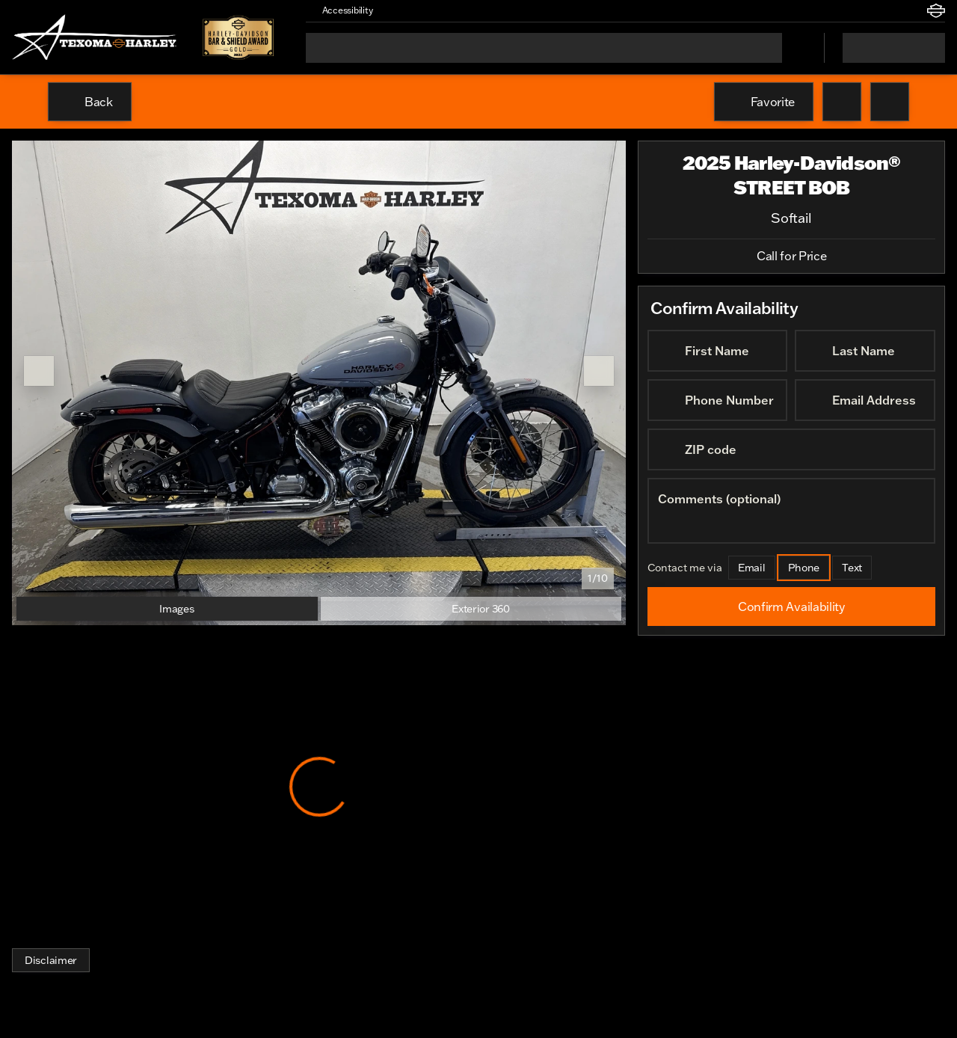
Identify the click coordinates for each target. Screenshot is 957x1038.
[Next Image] (599, 371)
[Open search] (794, 48)
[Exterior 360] (471, 609)
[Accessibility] (341, 10)
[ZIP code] (791, 449)
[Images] (167, 609)
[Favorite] (763, 101)
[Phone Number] (717, 400)
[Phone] (804, 568)
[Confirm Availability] (791, 606)
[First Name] (717, 351)
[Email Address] (865, 400)
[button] (406, 10)
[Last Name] (865, 351)
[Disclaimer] (51, 960)
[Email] (751, 568)
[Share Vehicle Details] (889, 101)
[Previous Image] (39, 371)
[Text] (853, 568)
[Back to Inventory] (90, 101)
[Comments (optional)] (791, 511)
